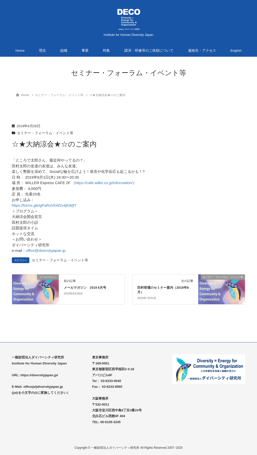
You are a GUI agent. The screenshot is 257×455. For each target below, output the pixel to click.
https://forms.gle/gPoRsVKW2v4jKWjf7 (44, 205)
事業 (85, 50)
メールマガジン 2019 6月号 (85, 287)
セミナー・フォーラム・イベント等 (45, 133)
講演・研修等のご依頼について (148, 50)
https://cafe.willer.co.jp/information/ (104, 183)
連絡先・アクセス (202, 50)
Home (20, 50)
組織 (63, 50)
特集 (106, 50)
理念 (42, 50)
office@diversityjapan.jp (46, 250)
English (236, 50)
